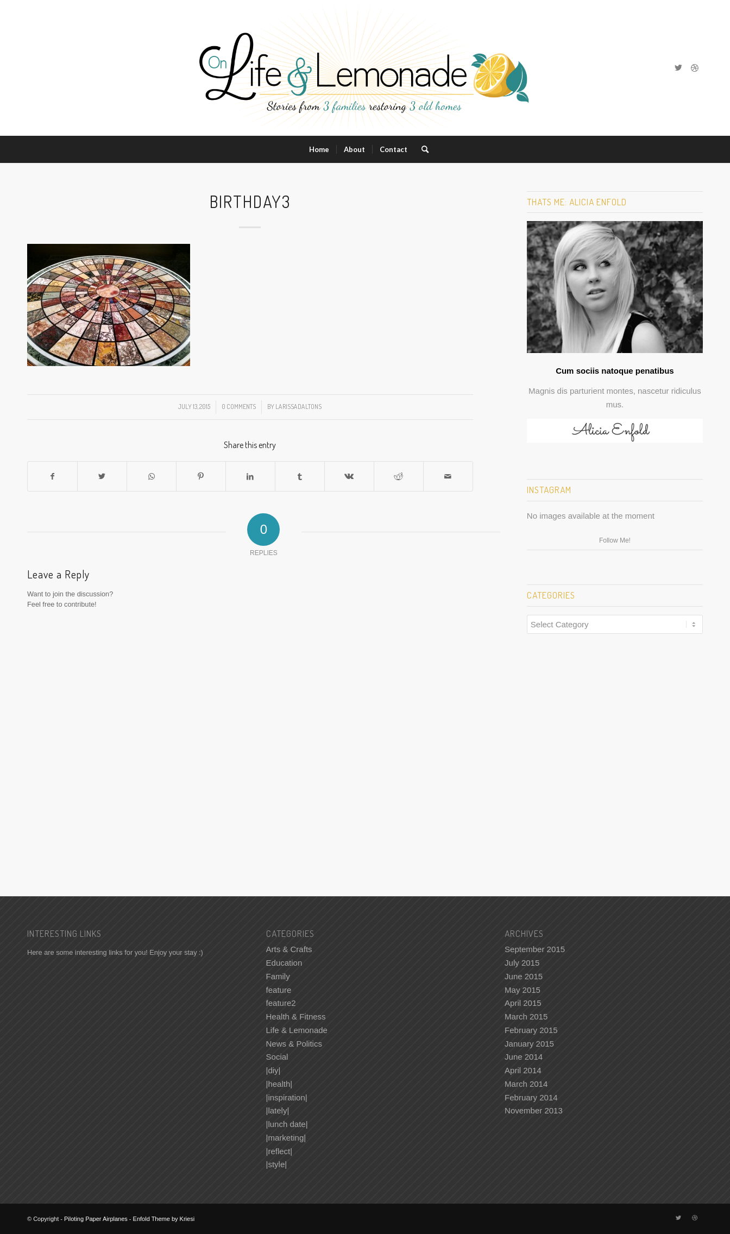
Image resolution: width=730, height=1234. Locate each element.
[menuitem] (319, 149)
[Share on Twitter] (102, 477)
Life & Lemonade (297, 1030)
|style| (276, 1164)
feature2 (281, 1003)
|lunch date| (287, 1124)
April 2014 (523, 1070)
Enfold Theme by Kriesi (164, 1219)
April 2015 (523, 1003)
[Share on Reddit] (398, 477)
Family (278, 976)
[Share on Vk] (349, 477)
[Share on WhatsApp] (151, 477)
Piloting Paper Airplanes (96, 1219)
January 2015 (529, 1043)
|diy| (273, 1070)
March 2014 (526, 1083)
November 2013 (534, 1110)
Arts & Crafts (289, 949)
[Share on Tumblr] (299, 477)
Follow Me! (615, 540)
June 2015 (524, 976)
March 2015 (526, 1016)
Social (277, 1056)
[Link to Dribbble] (695, 68)
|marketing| (286, 1137)
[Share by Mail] (448, 477)
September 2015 (535, 949)
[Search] (421, 149)
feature (279, 989)
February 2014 (531, 1097)
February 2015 (531, 1030)
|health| (279, 1083)
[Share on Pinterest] (201, 477)
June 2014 (524, 1056)
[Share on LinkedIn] (250, 477)
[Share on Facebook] (52, 477)
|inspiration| (286, 1097)
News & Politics (294, 1043)
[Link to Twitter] (678, 68)
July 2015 (522, 962)
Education (284, 962)
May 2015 (522, 989)
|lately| (278, 1110)
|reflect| (279, 1151)
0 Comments (239, 406)
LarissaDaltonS (298, 406)
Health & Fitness (296, 1016)
